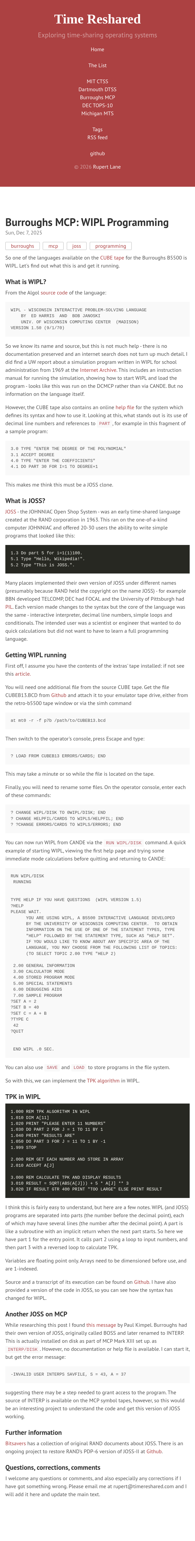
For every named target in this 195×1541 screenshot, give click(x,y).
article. (23, 673)
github (97, 153)
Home (97, 49)
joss (76, 245)
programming (110, 245)
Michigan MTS (97, 113)
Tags (97, 129)
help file (125, 407)
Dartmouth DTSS (97, 89)
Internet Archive (98, 370)
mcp (53, 245)
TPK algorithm (103, 1080)
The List (97, 65)
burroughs (22, 245)
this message (101, 1324)
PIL (9, 606)
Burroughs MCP (97, 97)
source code (54, 292)
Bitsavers (15, 1443)
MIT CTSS (97, 81)
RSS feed (97, 137)
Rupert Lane (107, 166)
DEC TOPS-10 (97, 105)
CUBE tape (112, 257)
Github (59, 695)
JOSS (10, 511)
